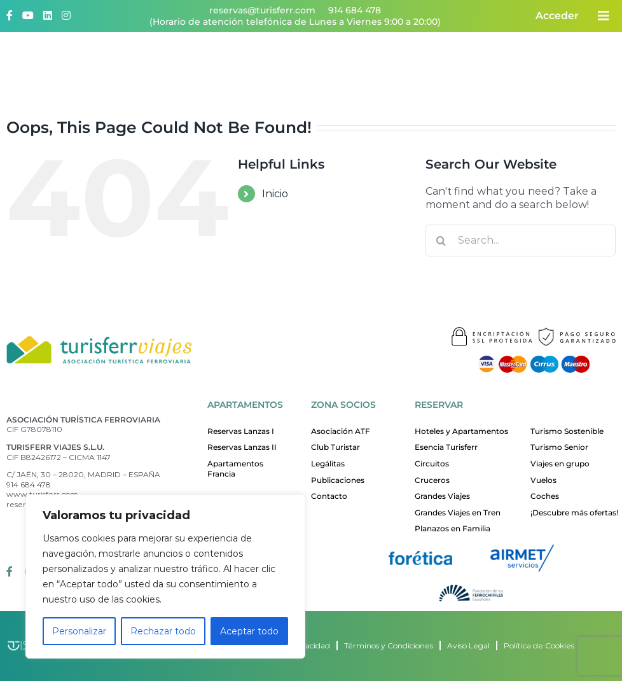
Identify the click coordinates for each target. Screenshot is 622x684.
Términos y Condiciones (388, 645)
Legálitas (328, 463)
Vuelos (543, 480)
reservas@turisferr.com (262, 10)
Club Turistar (335, 447)
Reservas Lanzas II (242, 447)
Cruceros (432, 480)
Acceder (557, 16)
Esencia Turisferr (446, 447)
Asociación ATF (340, 431)
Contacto (329, 496)
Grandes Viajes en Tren (458, 512)
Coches (544, 496)
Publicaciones (337, 480)
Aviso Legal (468, 645)
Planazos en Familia (452, 528)
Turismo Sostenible (567, 431)
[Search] (441, 240)
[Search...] (520, 240)
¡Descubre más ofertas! (574, 512)
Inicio (275, 194)
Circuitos (432, 463)
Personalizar (79, 631)
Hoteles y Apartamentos (461, 431)
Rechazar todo (163, 631)
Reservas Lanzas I (240, 431)
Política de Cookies (539, 645)
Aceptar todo (249, 631)
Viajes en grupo (560, 463)
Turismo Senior (559, 447)
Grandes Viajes (442, 496)
